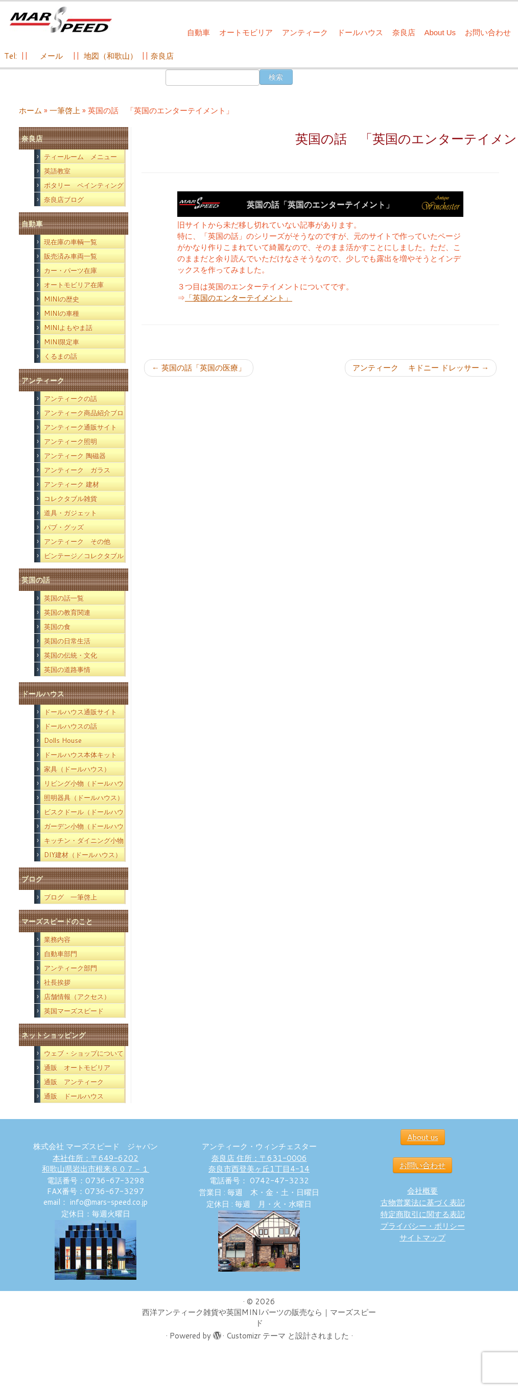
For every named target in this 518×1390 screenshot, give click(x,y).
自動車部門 (60, 953)
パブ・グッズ (64, 527)
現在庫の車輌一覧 (70, 241)
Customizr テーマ (256, 1335)
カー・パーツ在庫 (70, 270)
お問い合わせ (488, 32)
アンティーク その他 (77, 541)
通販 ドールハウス (74, 1096)
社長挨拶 (57, 982)
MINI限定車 (61, 341)
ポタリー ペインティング (84, 185)
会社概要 (422, 1190)
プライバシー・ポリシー (423, 1226)
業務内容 (57, 939)
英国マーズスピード (74, 1010)
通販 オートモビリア (77, 1067)
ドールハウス (360, 32)
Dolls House (63, 740)
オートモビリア (246, 32)
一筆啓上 (65, 110)
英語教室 (57, 171)
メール (50, 56)
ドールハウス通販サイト (80, 711)
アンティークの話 (70, 398)
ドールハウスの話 (70, 726)
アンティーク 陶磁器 (75, 455)
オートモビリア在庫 (74, 284)
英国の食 (57, 626)
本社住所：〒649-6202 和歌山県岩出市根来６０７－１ (95, 1163)
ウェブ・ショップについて (84, 1053)
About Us (440, 32)
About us (422, 1137)
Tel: (11, 56)
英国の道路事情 (67, 669)
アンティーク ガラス (77, 470)
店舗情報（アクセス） (77, 996)
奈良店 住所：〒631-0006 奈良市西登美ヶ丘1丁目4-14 (259, 1163)
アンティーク (305, 32)
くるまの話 (60, 356)
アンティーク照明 (70, 441)
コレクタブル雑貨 (70, 498)
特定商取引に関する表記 (423, 1214)
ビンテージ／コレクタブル (84, 555)
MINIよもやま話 (68, 327)
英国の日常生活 (67, 641)
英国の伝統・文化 (70, 655)
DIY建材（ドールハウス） (83, 854)
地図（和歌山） (110, 56)
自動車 (198, 32)
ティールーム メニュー (80, 156)
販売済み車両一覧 (70, 256)
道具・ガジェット (70, 512)
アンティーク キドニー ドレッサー (420, 367)
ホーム (30, 110)
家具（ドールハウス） (77, 769)
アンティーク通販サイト (80, 427)
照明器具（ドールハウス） (84, 797)
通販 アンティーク (74, 1081)
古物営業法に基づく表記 (423, 1202)
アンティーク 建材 (71, 484)
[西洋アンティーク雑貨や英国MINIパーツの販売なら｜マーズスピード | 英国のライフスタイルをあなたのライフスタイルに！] (60, 20)
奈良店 (403, 32)
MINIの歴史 (61, 299)
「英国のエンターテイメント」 (238, 297)
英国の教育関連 (67, 612)
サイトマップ (422, 1237)
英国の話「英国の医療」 (199, 367)
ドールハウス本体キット (80, 754)
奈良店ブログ (64, 199)
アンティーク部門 (70, 968)
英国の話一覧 (64, 598)
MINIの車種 (61, 313)
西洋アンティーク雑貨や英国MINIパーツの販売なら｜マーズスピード (259, 1317)
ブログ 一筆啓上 (70, 897)
